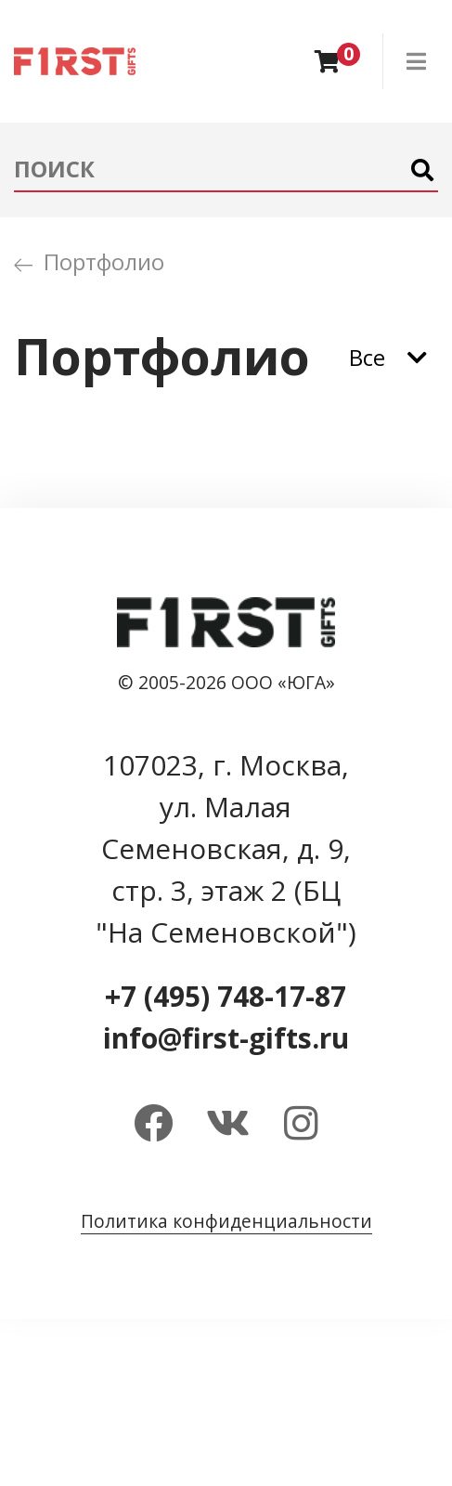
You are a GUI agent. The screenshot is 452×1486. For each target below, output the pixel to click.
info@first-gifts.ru (226, 1038)
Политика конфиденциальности (226, 1220)
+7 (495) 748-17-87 (225, 996)
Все (367, 357)
